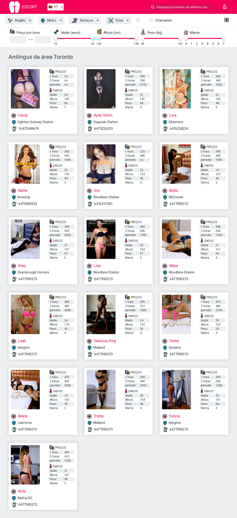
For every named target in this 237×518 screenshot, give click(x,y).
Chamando (163, 20)
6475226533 (103, 129)
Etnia (116, 20)
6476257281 (103, 204)
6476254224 (179, 129)
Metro (48, 20)
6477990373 (179, 204)
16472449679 (29, 129)
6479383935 (28, 204)
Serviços (82, 20)
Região (16, 20)
